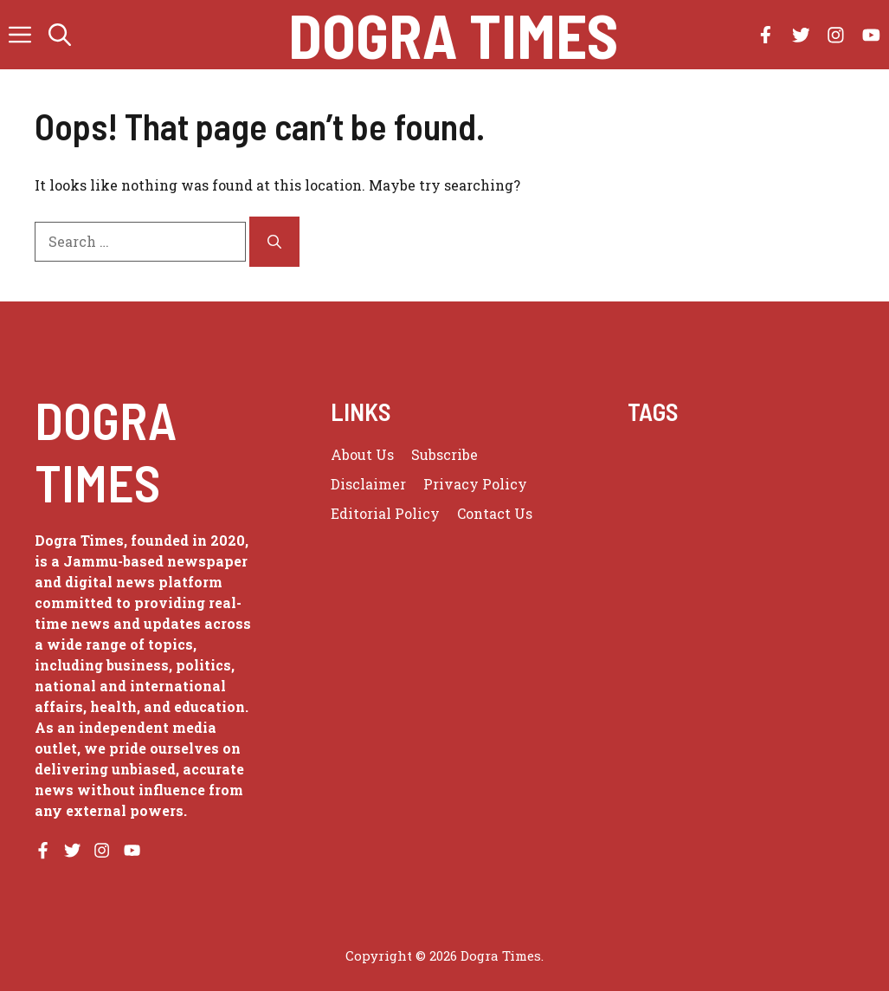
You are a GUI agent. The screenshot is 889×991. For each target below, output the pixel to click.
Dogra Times (453, 34)
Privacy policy (475, 484)
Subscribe (444, 454)
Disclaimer (368, 484)
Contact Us (494, 513)
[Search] (274, 242)
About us (362, 454)
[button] (60, 34)
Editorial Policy (385, 513)
